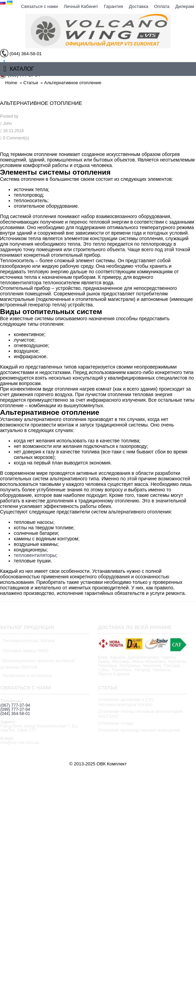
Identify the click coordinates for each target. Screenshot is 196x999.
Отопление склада (116, 723)
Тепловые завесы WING (25, 650)
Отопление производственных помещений (139, 730)
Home (11, 82)
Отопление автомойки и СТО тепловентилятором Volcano (126, 702)
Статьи (30, 82)
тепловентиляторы (35, 555)
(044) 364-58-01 (15, 713)
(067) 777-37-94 (15, 705)
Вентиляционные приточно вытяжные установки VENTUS (37, 664)
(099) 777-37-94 (15, 709)
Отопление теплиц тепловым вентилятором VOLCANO (140, 714)
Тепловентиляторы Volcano (28, 640)
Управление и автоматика (27, 675)
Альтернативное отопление (72, 82)
